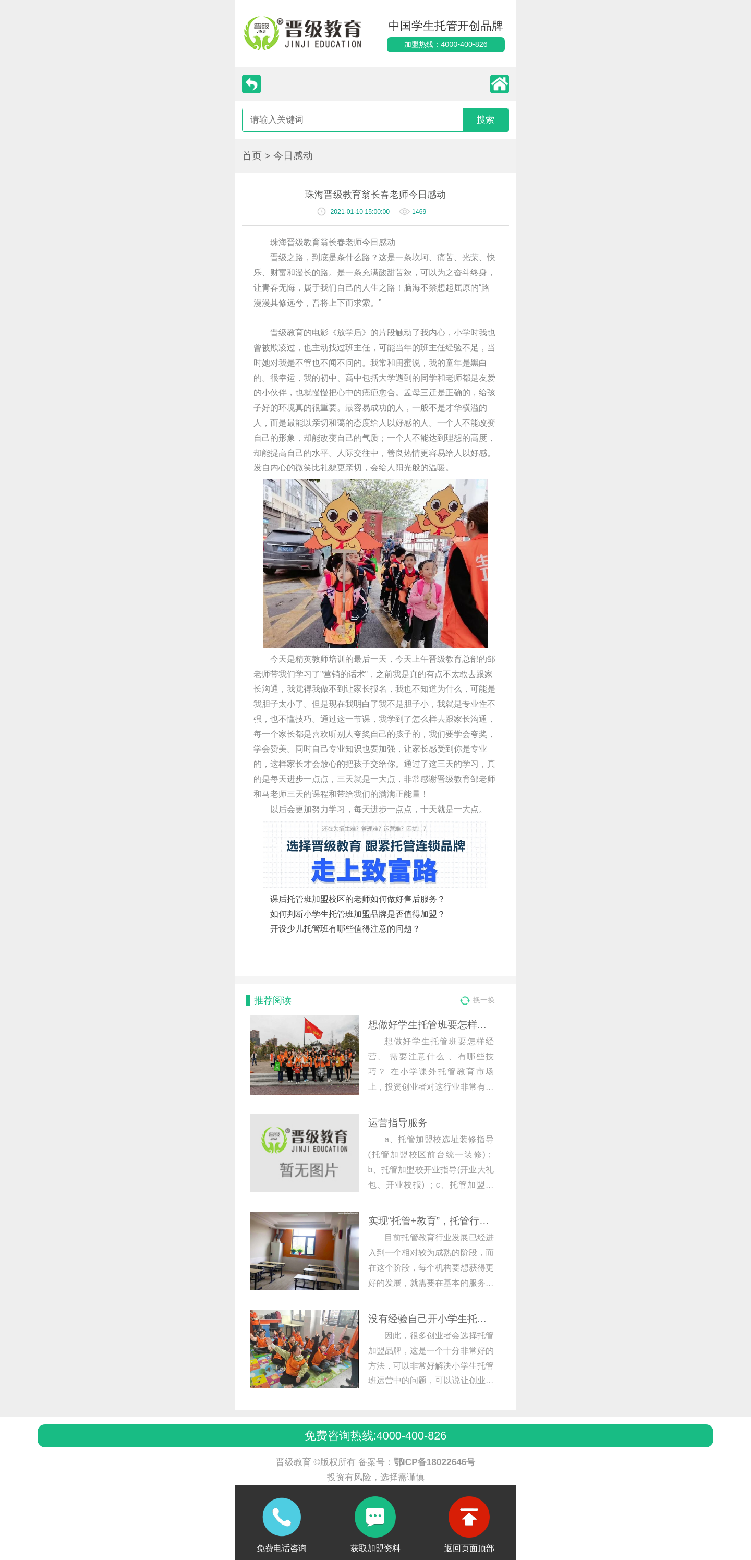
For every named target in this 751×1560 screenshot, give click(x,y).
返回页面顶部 (469, 1548)
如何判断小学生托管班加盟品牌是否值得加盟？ (357, 914)
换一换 (484, 1000)
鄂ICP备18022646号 (435, 1462)
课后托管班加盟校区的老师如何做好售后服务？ (357, 898)
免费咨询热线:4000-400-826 (375, 1435)
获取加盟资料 (375, 1548)
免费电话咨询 (282, 1548)
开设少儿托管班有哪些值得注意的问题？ (345, 928)
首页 (252, 155)
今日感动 (293, 155)
